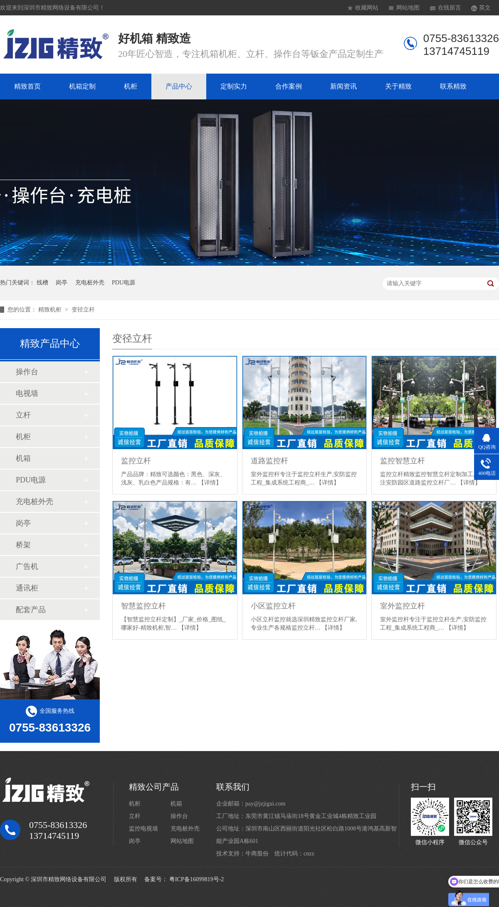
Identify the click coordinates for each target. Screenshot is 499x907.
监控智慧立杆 (402, 461)
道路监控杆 (269, 461)
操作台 (27, 372)
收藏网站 (366, 8)
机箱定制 (82, 86)
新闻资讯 (343, 86)
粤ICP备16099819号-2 (196, 879)
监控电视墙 (143, 828)
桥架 (23, 545)
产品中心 (179, 86)
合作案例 (288, 86)
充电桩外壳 (89, 282)
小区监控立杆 (273, 606)
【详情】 (210, 482)
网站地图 (408, 8)
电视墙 (27, 393)
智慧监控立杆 (143, 606)
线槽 (42, 282)
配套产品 (31, 609)
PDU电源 (123, 282)
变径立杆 (83, 309)
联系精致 (453, 86)
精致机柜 (50, 309)
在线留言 (449, 8)
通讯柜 (27, 588)
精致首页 (27, 86)
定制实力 (233, 86)
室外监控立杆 (402, 606)
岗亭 (61, 282)
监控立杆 (136, 461)
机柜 (130, 86)
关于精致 (398, 86)
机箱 (23, 458)
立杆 (23, 415)
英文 (485, 8)
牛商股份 (257, 853)
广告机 (27, 566)
